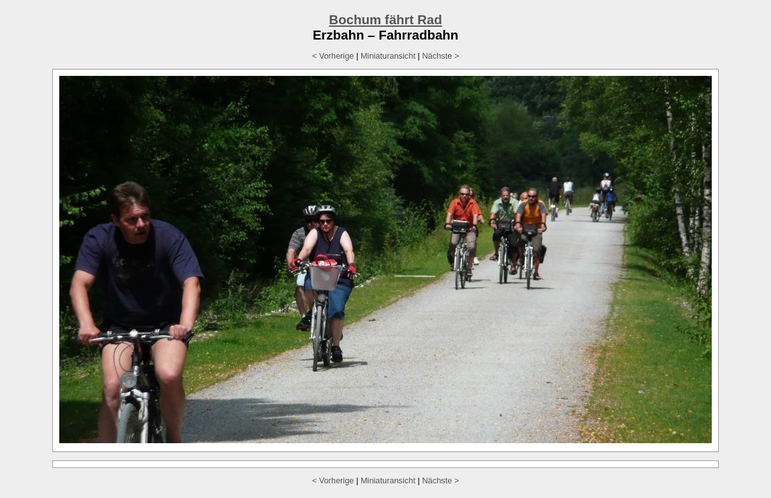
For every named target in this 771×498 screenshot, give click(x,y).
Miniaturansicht (388, 56)
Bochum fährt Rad (385, 19)
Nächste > (440, 56)
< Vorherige (333, 56)
